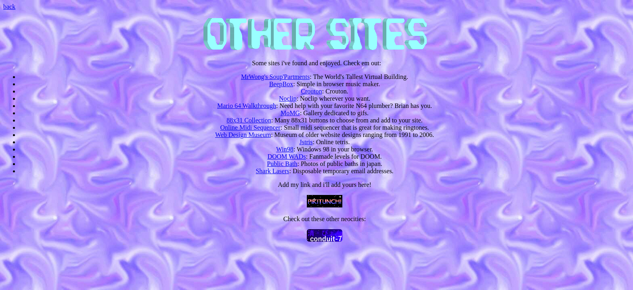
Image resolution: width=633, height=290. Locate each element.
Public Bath (282, 163)
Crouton (311, 91)
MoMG (290, 113)
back (9, 6)
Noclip (288, 98)
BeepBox (281, 84)
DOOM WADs (286, 156)
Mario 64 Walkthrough (246, 105)
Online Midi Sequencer (250, 127)
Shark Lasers (272, 171)
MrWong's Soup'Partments (275, 76)
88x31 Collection (248, 120)
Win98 (284, 149)
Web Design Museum (243, 134)
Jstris (306, 142)
